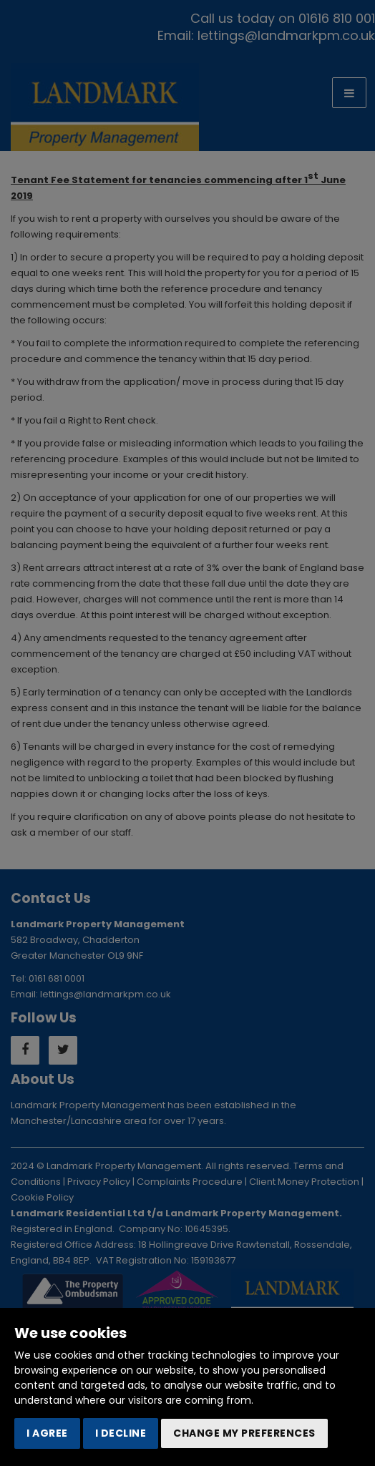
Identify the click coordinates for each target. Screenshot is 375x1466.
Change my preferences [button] (244, 1433)
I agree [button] (47, 1433)
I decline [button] (121, 1433)
